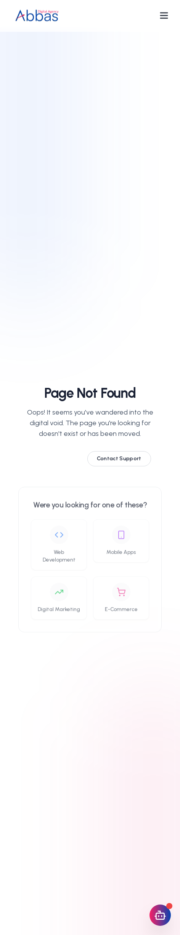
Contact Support (119, 459)
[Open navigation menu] (164, 14)
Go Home (55, 459)
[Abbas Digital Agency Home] (36, 14)
